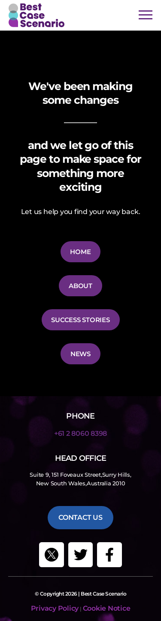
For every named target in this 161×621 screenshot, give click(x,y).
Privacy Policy (55, 608)
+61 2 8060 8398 (80, 433)
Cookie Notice (107, 608)
